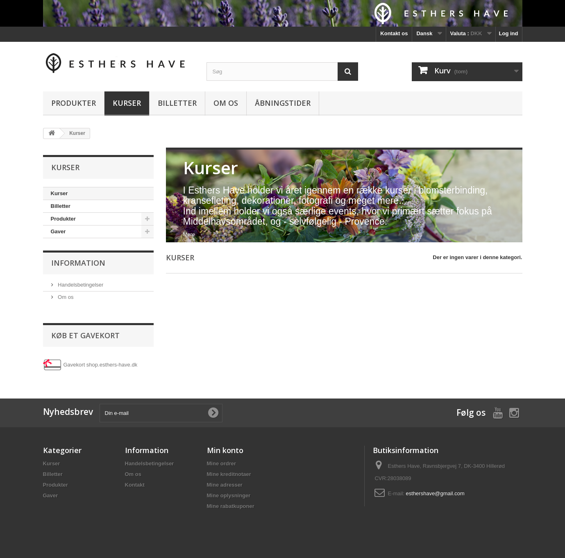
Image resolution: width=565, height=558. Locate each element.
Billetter (177, 103)
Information (78, 263)
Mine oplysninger (229, 495)
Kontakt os (394, 33)
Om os (225, 103)
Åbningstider (283, 103)
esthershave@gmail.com (435, 493)
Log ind (508, 33)
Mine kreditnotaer (229, 474)
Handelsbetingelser (80, 285)
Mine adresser (225, 485)
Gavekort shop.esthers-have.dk (101, 365)
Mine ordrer (221, 463)
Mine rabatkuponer (230, 506)
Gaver (58, 231)
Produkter (73, 103)
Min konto (225, 450)
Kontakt (135, 485)
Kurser (127, 103)
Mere (189, 234)
